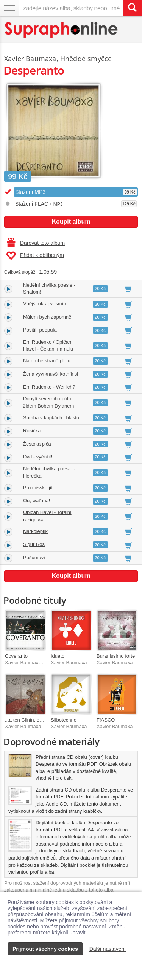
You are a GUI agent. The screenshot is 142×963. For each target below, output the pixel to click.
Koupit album (70, 221)
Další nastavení (107, 949)
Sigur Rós (34, 544)
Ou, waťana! (36, 500)
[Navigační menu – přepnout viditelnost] (9, 8)
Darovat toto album (36, 243)
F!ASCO (106, 720)
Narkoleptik (35, 531)
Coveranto (16, 656)
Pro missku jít (38, 487)
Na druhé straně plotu (46, 360)
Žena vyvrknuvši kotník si (50, 374)
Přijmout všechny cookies (45, 949)
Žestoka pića (37, 444)
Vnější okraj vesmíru (45, 303)
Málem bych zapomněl (47, 317)
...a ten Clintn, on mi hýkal (33, 720)
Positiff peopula (40, 330)
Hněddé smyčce (86, 58)
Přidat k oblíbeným (35, 255)
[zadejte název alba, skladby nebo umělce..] (71, 8)
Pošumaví (34, 557)
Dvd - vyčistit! (37, 457)
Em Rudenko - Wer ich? (49, 387)
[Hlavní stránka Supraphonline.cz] (61, 30)
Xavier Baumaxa (30, 58)
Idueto (57, 656)
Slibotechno (63, 720)
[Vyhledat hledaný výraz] (132, 8)
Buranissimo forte (116, 656)
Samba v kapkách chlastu (51, 417)
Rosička (32, 430)
